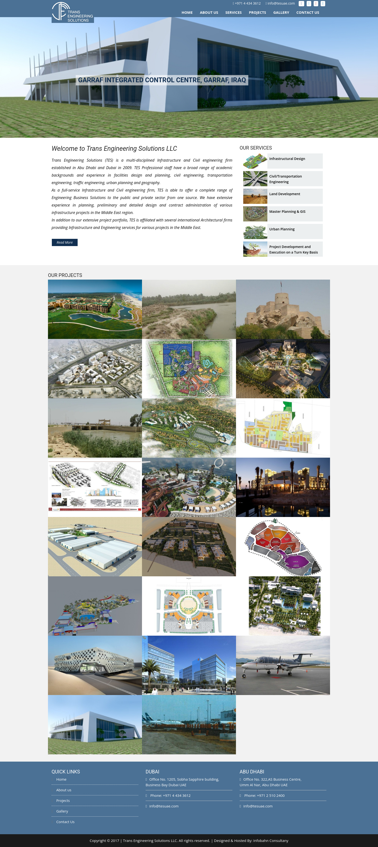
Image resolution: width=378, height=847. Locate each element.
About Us (209, 12)
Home (187, 12)
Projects (257, 12)
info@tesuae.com (281, 3)
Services (233, 12)
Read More (65, 242)
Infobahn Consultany (270, 840)
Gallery (281, 12)
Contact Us (308, 12)
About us (61, 789)
